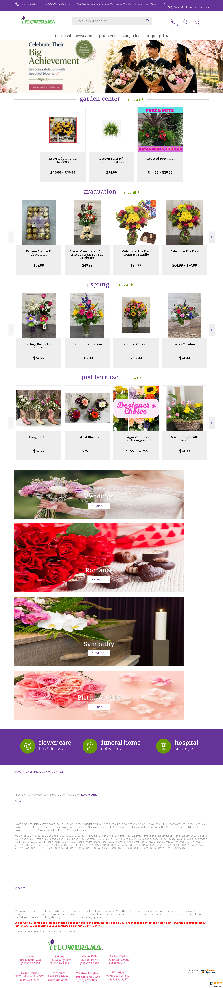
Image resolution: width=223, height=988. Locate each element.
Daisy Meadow (184, 341)
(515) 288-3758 (28, 3)
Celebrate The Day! (184, 248)
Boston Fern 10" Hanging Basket (111, 157)
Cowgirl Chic (38, 434)
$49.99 (87, 262)
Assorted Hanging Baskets (63, 157)
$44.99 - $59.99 (160, 169)
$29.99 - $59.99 (62, 169)
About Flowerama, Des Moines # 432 (38, 641)
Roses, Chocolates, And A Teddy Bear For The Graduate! (87, 251)
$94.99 (136, 262)
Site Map (200, 984)
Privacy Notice (159, 984)
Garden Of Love (136, 341)
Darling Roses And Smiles (38, 342)
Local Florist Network (181, 984)
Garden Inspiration (87, 341)
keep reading (89, 664)
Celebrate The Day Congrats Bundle (136, 249)
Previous (11, 234)
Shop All (134, 96)
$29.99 (87, 447)
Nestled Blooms (87, 434)
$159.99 (136, 355)
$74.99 (184, 355)
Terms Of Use (141, 984)
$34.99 (38, 355)
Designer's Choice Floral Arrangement (136, 435)
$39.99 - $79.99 (136, 447)
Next (212, 234)
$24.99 (111, 169)
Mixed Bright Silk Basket (184, 435)
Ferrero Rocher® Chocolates (38, 249)
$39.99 (38, 262)
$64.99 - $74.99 (184, 262)
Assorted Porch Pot (160, 155)
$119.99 (87, 355)
